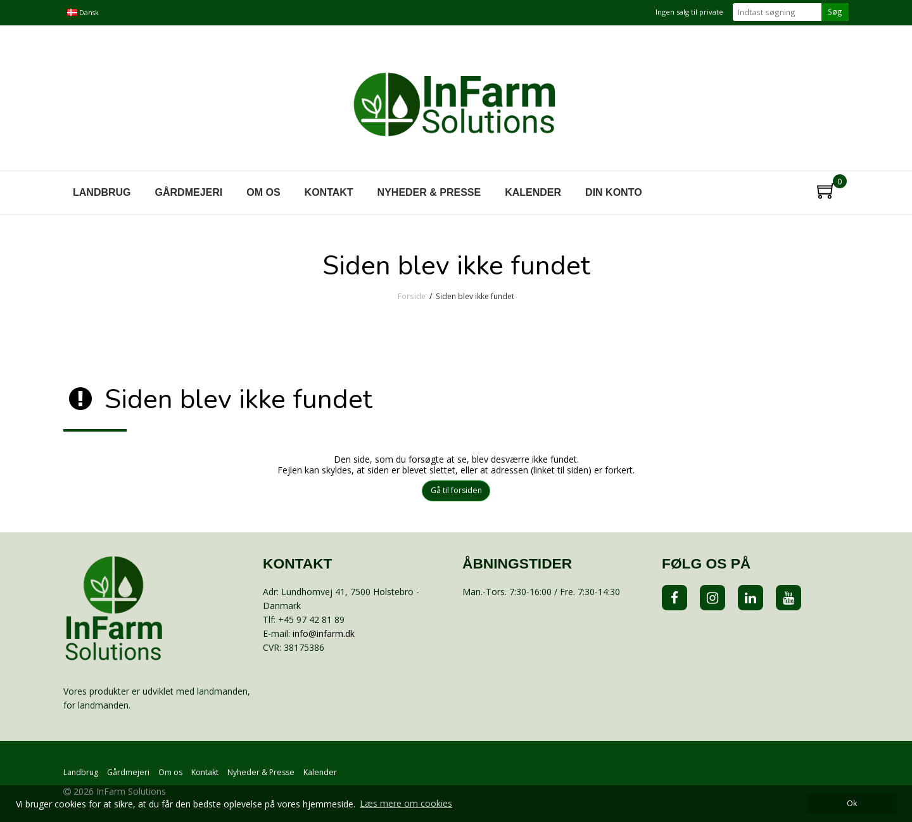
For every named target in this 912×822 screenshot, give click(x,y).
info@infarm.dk (324, 633)
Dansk (83, 12)
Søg (835, 11)
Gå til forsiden (456, 490)
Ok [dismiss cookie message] (852, 803)
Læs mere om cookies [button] (406, 803)
